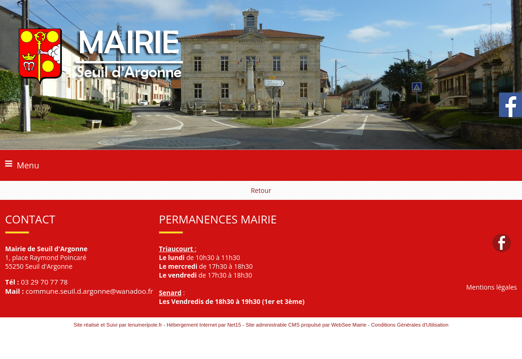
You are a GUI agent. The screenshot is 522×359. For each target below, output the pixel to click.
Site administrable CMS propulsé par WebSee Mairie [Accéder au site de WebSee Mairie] (306, 325)
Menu (28, 165)
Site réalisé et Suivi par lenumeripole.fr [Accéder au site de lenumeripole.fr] (117, 325)
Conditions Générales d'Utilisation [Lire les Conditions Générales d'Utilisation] (410, 325)
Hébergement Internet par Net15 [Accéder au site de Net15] (204, 325)
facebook (501, 243)
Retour (261, 190)
